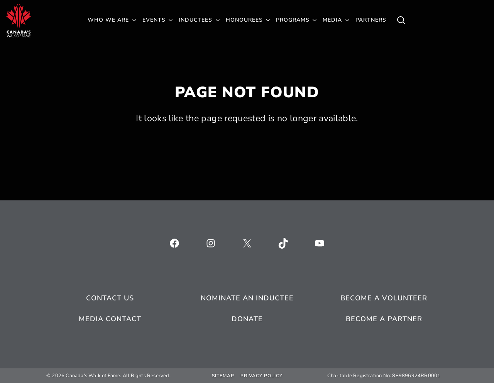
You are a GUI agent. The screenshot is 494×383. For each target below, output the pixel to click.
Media (332, 20)
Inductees (195, 20)
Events (154, 20)
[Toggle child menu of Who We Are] (400, 20)
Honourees (244, 20)
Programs (293, 20)
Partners (370, 20)
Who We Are (108, 20)
